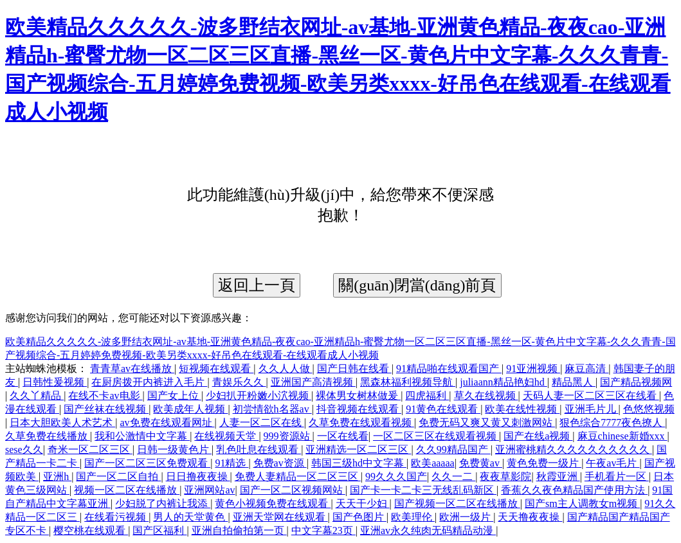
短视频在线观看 (216, 368)
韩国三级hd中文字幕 (358, 463)
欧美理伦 (413, 517)
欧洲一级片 (466, 517)
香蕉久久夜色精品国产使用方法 (574, 490)
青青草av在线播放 (132, 368)
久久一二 (453, 476)
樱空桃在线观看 (90, 530)
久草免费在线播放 (47, 436)
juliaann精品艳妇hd (503, 382)
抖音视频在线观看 (358, 409)
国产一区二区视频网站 (292, 490)
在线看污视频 (116, 517)
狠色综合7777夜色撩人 (612, 422)
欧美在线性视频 (522, 409)
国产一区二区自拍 (118, 476)
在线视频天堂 (226, 436)
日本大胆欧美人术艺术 (62, 422)
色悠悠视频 (649, 409)
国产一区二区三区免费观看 (147, 463)
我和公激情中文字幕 (142, 436)
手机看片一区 (617, 476)
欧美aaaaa (433, 463)
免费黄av (480, 463)
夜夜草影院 (505, 476)
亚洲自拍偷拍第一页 (239, 530)
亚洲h (57, 476)
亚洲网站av (209, 490)
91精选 (231, 463)
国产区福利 (159, 530)
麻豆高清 (586, 368)
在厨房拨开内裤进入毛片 (149, 382)
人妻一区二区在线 (261, 422)
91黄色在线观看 (443, 409)
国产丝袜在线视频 (106, 409)
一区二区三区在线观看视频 (436, 436)
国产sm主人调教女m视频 (582, 503)
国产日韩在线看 (354, 368)
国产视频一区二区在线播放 (457, 503)
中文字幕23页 (323, 530)
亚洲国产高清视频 (313, 382)
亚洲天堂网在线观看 (280, 517)
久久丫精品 (37, 395)
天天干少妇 (363, 503)
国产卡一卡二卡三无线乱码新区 (423, 490)
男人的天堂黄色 (190, 517)
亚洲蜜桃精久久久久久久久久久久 (573, 449)
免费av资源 (280, 463)
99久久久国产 (396, 476)
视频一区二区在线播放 (126, 490)
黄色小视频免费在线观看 (273, 503)
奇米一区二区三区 (90, 449)
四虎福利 (427, 395)
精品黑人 (573, 382)
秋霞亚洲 (558, 476)
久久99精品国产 (453, 449)
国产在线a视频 (538, 436)
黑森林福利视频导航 (407, 382)
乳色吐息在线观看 (258, 449)
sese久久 (24, 449)
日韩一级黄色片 (174, 449)
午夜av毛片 (612, 463)
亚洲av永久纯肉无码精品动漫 (428, 530)
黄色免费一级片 (544, 463)
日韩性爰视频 (55, 382)
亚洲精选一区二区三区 (358, 449)
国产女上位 (174, 395)
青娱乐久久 (239, 382)
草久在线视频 (486, 395)
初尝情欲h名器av (272, 409)
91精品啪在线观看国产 (449, 368)
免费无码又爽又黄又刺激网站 (487, 422)
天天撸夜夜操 (530, 517)
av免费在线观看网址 (167, 422)
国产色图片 (359, 517)
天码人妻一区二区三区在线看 (591, 395)
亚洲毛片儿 (592, 409)
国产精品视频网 (636, 382)
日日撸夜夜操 (198, 476)
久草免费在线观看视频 (361, 422)
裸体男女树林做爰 (358, 395)
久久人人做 (286, 368)
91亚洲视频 (533, 368)
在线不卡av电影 (105, 395)
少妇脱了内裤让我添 (162, 503)
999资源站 (288, 436)
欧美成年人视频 (190, 409)
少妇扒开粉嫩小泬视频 (258, 395)
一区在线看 (342, 436)
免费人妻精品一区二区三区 (298, 476)
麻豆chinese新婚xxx (622, 436)
